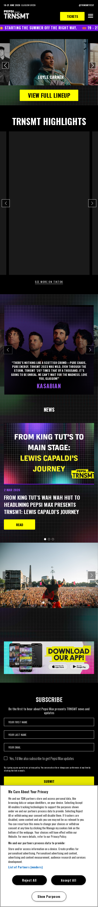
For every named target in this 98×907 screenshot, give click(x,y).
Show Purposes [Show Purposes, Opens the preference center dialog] (49, 896)
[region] (49, 846)
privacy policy (34, 770)
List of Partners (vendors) (25, 867)
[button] (5, 65)
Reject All (29, 880)
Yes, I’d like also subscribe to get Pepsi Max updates (42, 761)
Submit (49, 784)
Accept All (68, 880)
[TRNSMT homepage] (16, 14)
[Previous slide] (7, 349)
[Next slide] (90, 349)
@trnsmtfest (18, 133)
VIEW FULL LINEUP (49, 95)
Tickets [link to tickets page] (72, 16)
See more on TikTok (49, 282)
